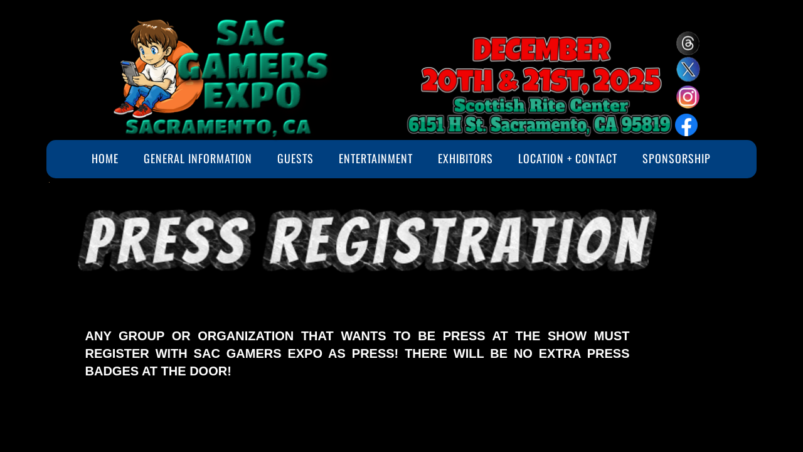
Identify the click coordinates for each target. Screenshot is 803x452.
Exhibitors (465, 158)
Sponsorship (676, 158)
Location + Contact (567, 158)
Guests (295, 158)
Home (105, 158)
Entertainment (376, 158)
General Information (198, 158)
